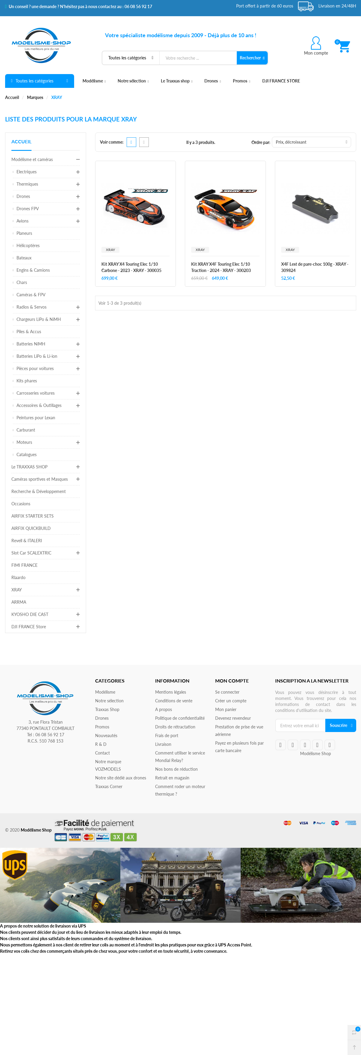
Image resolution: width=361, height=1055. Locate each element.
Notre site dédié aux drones (120, 777)
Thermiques (27, 184)
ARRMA (18, 602)
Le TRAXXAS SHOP (29, 466)
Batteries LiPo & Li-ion (37, 356)
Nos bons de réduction (176, 769)
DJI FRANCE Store (28, 626)
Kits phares (27, 380)
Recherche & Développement (38, 491)
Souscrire (338, 725)
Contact (102, 752)
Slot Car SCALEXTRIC (31, 552)
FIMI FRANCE (24, 565)
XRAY (16, 589)
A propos (163, 709)
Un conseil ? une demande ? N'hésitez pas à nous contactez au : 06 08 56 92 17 (78, 6)
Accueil (21, 141)
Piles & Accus (29, 331)
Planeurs (24, 233)
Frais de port (166, 735)
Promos (241, 80)
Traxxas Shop (107, 709)
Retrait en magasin (172, 777)
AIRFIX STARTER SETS (32, 516)
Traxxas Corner (108, 786)
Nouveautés (106, 735)
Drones (212, 80)
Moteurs (24, 442)
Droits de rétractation (175, 726)
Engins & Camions (33, 270)
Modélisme (94, 80)
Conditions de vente (173, 700)
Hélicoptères (28, 245)
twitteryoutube (292, 745)
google (305, 745)
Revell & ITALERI (26, 540)
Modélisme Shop (315, 753)
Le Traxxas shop (177, 80)
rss (317, 745)
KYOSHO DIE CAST (29, 614)
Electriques (27, 171)
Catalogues (27, 454)
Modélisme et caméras (32, 159)
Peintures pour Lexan (36, 417)
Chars (22, 282)
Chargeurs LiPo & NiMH (39, 319)
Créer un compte (230, 700)
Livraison (163, 744)
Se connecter (227, 692)
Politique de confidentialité (180, 718)
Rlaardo (18, 577)
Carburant (26, 429)
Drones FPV (28, 208)
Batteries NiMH (31, 343)
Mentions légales (170, 692)
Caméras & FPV (31, 294)
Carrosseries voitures (36, 393)
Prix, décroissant (311, 142)
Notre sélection (133, 80)
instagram (329, 745)
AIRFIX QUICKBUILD (31, 528)
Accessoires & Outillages (39, 405)
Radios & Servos (32, 306)
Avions (23, 220)
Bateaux (24, 257)
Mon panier (225, 709)
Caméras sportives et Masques (39, 479)
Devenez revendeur (233, 718)
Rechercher (252, 57)
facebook (280, 745)
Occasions (20, 503)
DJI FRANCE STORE (281, 80)
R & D (101, 744)
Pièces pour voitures (35, 368)
